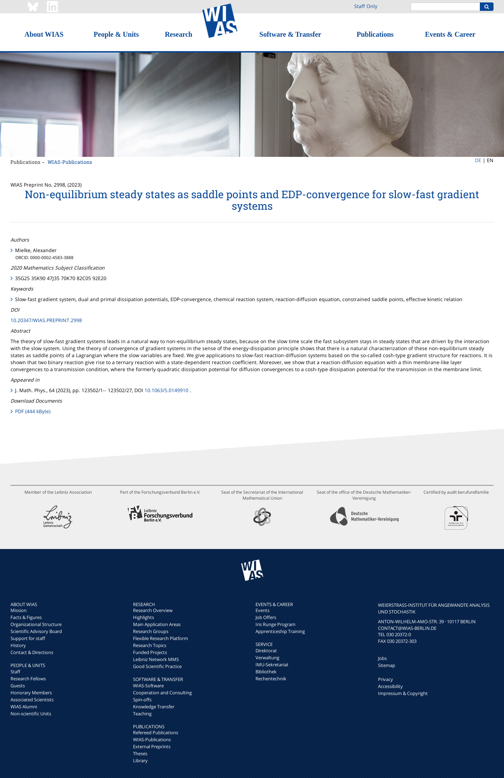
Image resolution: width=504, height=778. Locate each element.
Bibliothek (265, 671)
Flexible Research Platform (160, 638)
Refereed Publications (155, 732)
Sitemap (386, 665)
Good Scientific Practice (157, 666)
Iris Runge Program (275, 624)
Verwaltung (267, 657)
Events (262, 610)
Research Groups (150, 631)
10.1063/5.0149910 (166, 390)
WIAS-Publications (70, 162)
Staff (15, 671)
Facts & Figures (26, 617)
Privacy (385, 679)
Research (178, 34)
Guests (17, 685)
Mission (18, 610)
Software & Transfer (290, 34)
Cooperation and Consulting (162, 692)
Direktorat (266, 650)
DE (478, 160)
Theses (140, 753)
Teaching (142, 713)
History (18, 645)
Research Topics (149, 645)
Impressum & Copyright (403, 693)
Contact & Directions (31, 652)
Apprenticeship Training (280, 631)
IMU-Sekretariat (271, 664)
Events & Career (450, 34)
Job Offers (265, 617)
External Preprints (151, 746)
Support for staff (27, 638)
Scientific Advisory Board (36, 631)
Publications (375, 34)
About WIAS (43, 34)
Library (140, 760)
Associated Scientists (32, 699)
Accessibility (390, 686)
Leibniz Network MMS (156, 659)
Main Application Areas (157, 624)
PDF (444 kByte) (32, 411)
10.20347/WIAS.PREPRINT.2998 (46, 320)
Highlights (143, 617)
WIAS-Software (148, 685)
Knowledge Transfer (153, 706)
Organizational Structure (36, 624)
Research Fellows (28, 678)
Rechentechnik (270, 678)
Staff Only (365, 6)
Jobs (382, 658)
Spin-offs (142, 699)
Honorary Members (31, 692)
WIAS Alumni (23, 706)
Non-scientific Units (30, 713)
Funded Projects (150, 652)
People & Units (116, 34)
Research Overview (153, 610)
